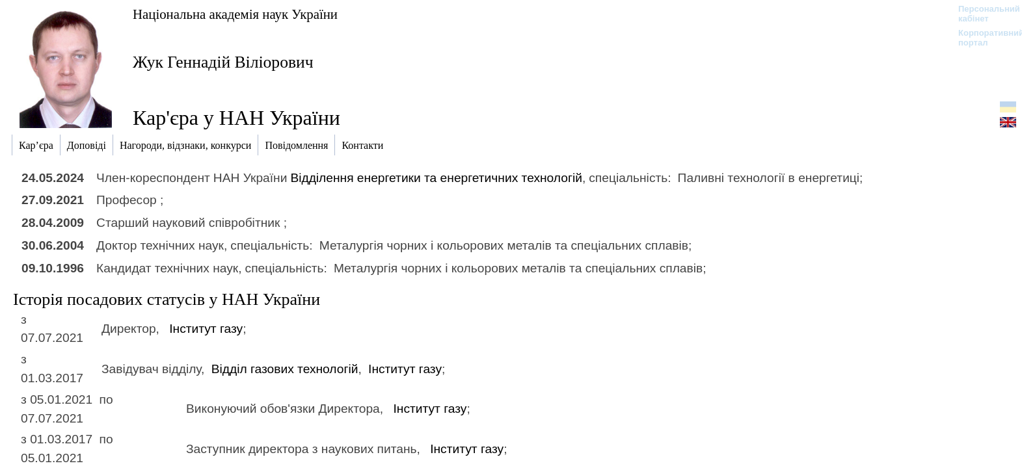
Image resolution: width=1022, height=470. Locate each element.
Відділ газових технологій (284, 369)
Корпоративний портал (982, 37)
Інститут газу (206, 328)
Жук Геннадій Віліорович (223, 62)
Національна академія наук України (235, 14)
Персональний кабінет (982, 13)
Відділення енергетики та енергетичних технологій (436, 178)
